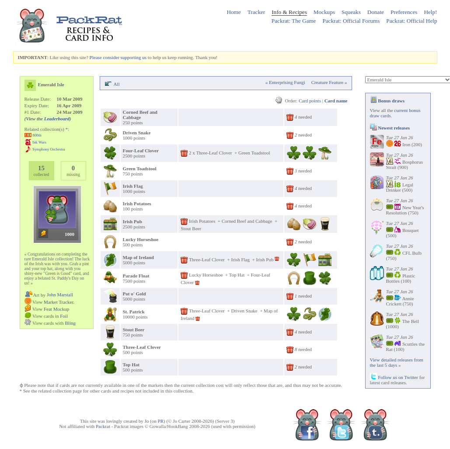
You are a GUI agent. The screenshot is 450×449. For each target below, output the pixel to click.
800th (36, 135)
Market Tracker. (59, 302)
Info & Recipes (289, 12)
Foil (64, 316)
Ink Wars (39, 142)
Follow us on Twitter (394, 377)
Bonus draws (387, 100)
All (116, 84)
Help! (430, 12)
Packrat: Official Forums (351, 21)
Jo (147, 421)
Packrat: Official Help (411, 21)
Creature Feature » (329, 82)
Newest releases (390, 127)
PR (161, 421)
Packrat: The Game (294, 21)
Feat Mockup (56, 309)
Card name (336, 100)
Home (234, 12)
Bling (70, 323)
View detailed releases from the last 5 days (396, 362)
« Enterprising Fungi (285, 82)
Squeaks (351, 12)
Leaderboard (57, 118)
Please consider (104, 57)
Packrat (103, 426)
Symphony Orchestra (48, 149)
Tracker (256, 12)
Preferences (404, 12)
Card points (310, 100)
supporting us (133, 57)
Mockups (324, 12)
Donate (375, 12)
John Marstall (60, 294)
